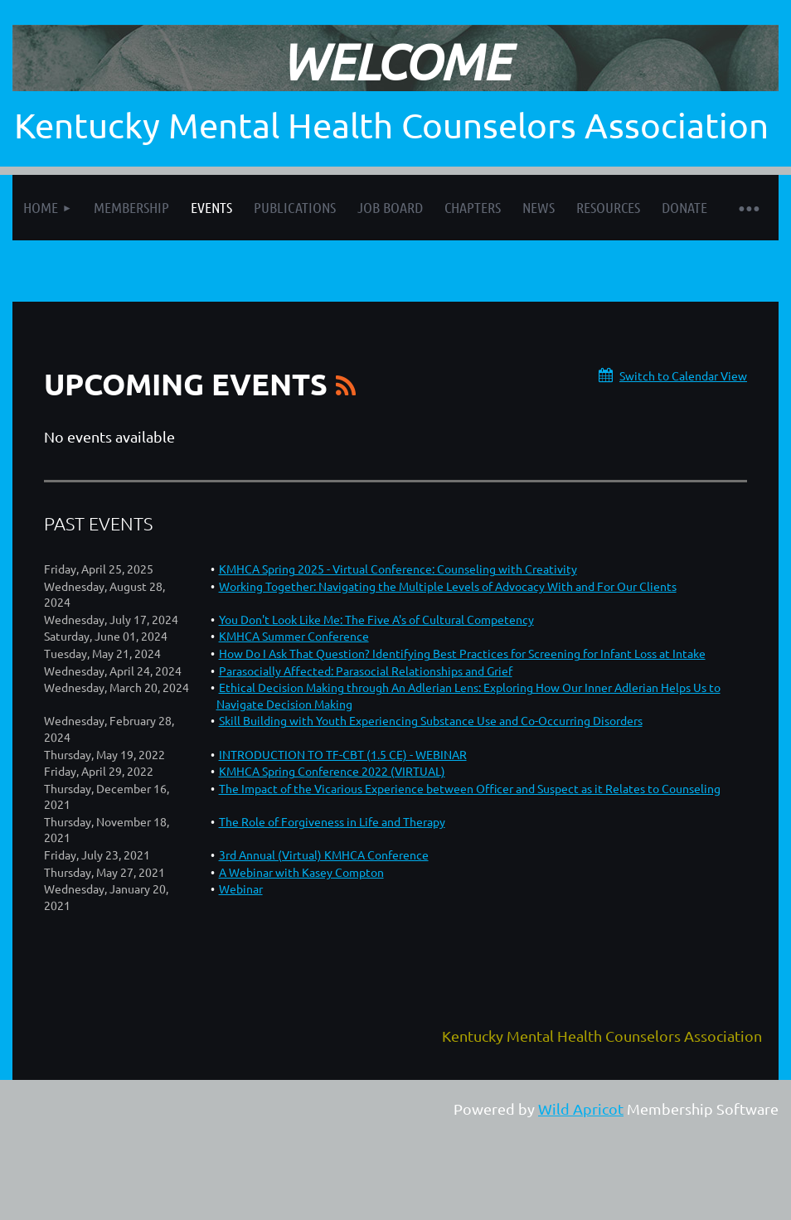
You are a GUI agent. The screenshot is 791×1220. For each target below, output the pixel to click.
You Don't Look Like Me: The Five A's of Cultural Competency (376, 619)
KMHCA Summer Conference (294, 635)
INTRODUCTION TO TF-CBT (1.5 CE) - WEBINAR (343, 754)
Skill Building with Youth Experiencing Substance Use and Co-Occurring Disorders (431, 720)
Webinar (241, 888)
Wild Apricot (581, 1108)
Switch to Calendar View (683, 375)
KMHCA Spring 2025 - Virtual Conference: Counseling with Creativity (398, 568)
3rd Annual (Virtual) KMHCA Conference (324, 854)
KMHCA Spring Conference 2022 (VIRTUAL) (332, 770)
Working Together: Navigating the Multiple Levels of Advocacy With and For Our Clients (448, 586)
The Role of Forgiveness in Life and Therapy (332, 821)
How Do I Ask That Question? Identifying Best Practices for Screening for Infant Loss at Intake (462, 653)
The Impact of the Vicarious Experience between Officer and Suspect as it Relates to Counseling (470, 788)
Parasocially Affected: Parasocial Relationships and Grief (365, 670)
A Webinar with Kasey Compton (301, 871)
